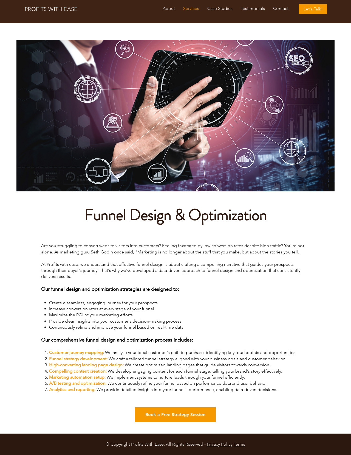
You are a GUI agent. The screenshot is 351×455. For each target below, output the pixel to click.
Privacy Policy (220, 444)
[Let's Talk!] (313, 9)
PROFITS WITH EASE (51, 9)
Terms (239, 444)
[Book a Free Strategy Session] (175, 414)
